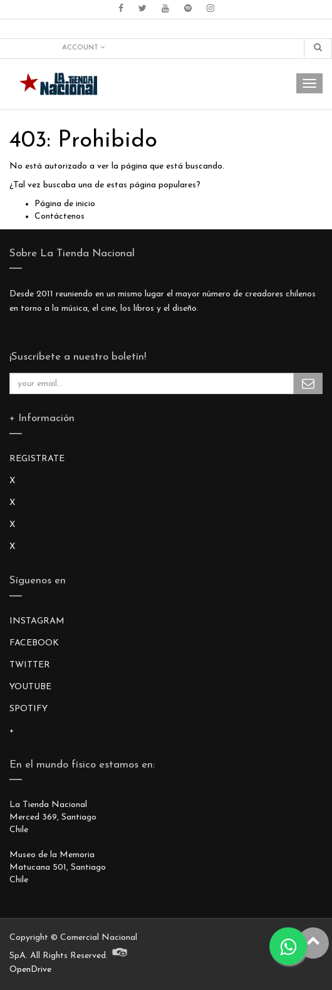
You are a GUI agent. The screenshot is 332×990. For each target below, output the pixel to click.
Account (83, 47)
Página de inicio (64, 204)
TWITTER (29, 665)
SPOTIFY (28, 709)
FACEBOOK (34, 643)
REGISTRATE (37, 459)
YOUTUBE (30, 687)
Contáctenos (59, 216)
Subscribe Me (308, 383)
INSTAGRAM (37, 621)
